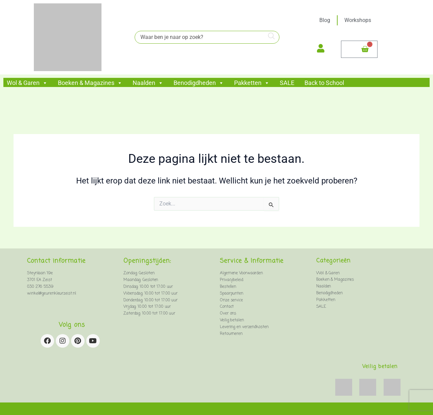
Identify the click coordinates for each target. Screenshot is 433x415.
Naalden (148, 83)
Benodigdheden (199, 83)
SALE (287, 83)
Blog (324, 20)
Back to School (324, 83)
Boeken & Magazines (90, 83)
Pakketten (252, 83)
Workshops (357, 20)
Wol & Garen (27, 83)
